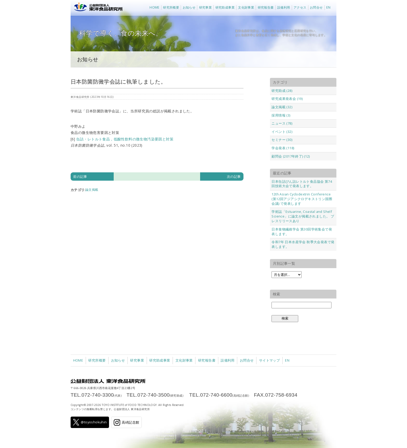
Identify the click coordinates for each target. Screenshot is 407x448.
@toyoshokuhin (90, 422)
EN (328, 7)
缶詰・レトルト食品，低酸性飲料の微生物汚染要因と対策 (124, 139)
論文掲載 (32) (282, 107)
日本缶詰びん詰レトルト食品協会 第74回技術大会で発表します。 (302, 183)
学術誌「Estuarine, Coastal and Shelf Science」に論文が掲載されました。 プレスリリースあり (303, 216)
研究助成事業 (225, 7)
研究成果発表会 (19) (287, 98)
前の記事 (80, 176)
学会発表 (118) (283, 148)
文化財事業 (246, 7)
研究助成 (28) (282, 90)
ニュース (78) (282, 123)
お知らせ (189, 7)
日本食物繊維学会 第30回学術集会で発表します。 (302, 231)
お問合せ (316, 7)
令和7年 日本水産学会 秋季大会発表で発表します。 (303, 244)
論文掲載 (91, 190)
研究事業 (205, 7)
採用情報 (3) (281, 115)
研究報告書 (266, 7)
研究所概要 (171, 7)
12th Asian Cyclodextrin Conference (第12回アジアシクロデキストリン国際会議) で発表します (302, 199)
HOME (155, 7)
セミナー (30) (282, 139)
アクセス (300, 7)
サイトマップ (269, 360)
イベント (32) (282, 131)
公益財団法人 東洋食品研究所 (97, 8)
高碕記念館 (126, 422)
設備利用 (283, 7)
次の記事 (234, 176)
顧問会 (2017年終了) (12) (291, 156)
